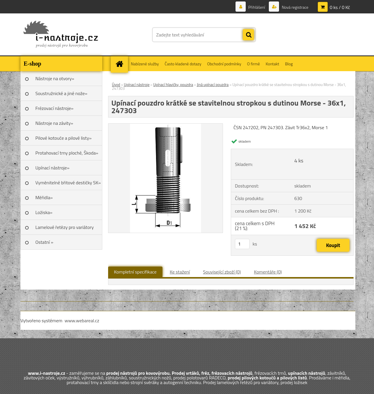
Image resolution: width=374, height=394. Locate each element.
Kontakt (272, 64)
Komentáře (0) (268, 271)
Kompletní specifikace (135, 271)
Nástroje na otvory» (54, 78)
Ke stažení (180, 271)
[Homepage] (121, 63)
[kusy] (242, 244)
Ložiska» (43, 212)
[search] (248, 35)
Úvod (116, 84)
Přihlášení (256, 7)
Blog (288, 64)
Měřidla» (44, 197)
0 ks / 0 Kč (340, 7)
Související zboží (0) (222, 271)
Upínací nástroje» (52, 167)
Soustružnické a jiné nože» (61, 93)
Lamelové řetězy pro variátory (64, 227)
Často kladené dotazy (183, 64)
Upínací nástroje (137, 84)
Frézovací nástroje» (54, 108)
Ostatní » (44, 242)
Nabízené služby (145, 64)
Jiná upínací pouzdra (213, 84)
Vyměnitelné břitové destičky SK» (68, 182)
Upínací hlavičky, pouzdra (173, 84)
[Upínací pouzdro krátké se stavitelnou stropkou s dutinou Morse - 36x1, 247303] (165, 125)
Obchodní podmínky (224, 64)
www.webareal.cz (82, 320)
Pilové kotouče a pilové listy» (63, 137)
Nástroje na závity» (54, 123)
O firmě (253, 64)
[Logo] (60, 34)
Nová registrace (294, 7)
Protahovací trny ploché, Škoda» (66, 152)
